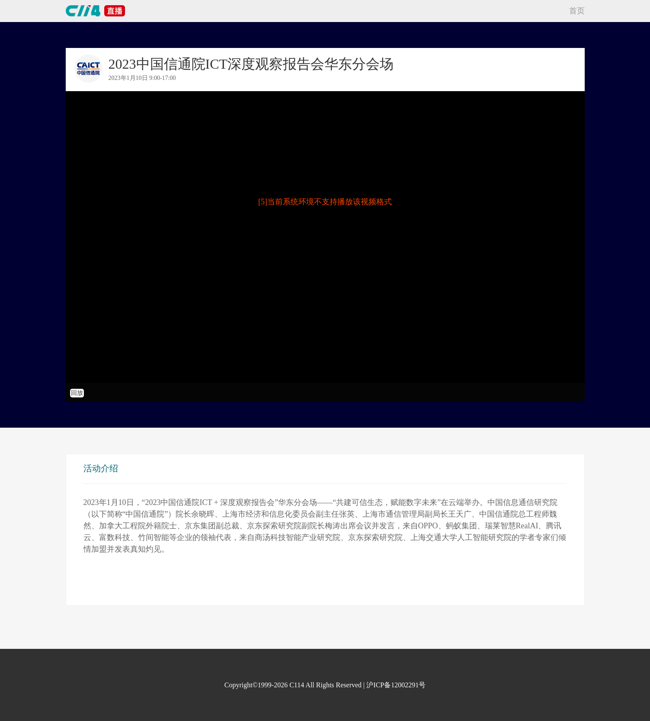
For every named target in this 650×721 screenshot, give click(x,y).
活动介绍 (100, 468)
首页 (577, 10)
